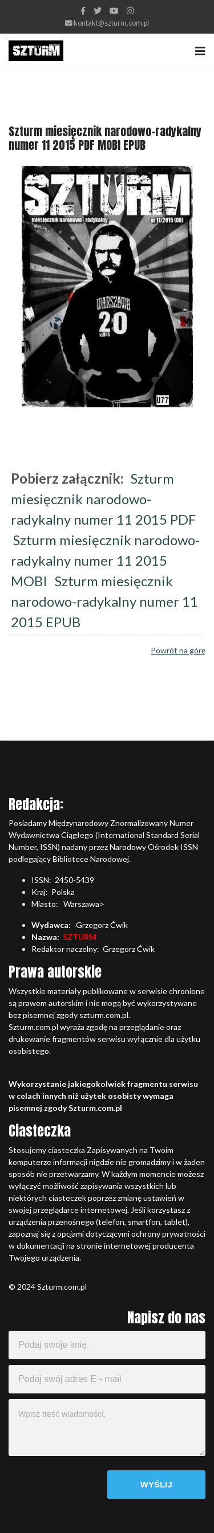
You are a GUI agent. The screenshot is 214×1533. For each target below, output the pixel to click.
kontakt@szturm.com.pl (111, 23)
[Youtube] (114, 10)
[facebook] (83, 10)
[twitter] (98, 10)
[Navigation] (200, 51)
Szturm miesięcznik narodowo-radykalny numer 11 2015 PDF (103, 499)
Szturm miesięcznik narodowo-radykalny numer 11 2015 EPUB (104, 601)
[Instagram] (130, 10)
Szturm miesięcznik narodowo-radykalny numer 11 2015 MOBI (105, 560)
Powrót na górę (178, 650)
